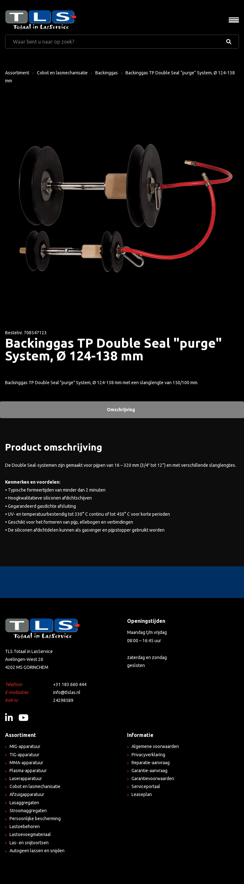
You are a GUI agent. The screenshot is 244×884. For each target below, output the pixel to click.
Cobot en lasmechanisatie (62, 72)
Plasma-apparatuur (28, 770)
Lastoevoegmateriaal (30, 834)
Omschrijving (121, 409)
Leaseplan (142, 794)
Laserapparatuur (26, 778)
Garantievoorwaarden (153, 778)
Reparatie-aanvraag (151, 762)
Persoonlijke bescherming (35, 818)
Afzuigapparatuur (27, 794)
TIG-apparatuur (24, 754)
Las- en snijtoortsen (29, 842)
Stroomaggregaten (28, 810)
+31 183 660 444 (69, 684)
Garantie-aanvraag (149, 770)
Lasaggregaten (24, 802)
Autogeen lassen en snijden (37, 850)
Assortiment (17, 72)
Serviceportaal (146, 786)
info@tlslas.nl (66, 692)
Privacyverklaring (148, 754)
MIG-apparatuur (25, 746)
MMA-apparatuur (26, 762)
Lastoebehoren (25, 826)
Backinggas (106, 72)
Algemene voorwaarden (155, 746)
